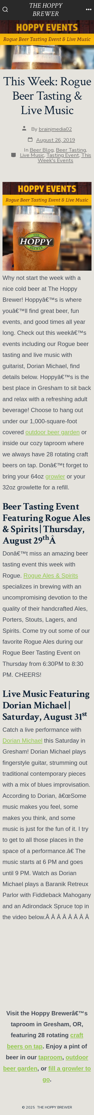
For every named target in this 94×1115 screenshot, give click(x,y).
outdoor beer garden (52, 432)
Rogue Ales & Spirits (50, 575)
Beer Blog (42, 149)
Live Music (32, 155)
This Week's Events (64, 158)
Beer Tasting (71, 149)
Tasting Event (62, 155)
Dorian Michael (22, 740)
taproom (50, 1057)
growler (55, 476)
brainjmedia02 (55, 129)
